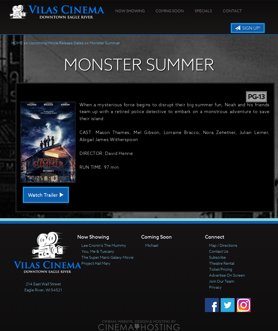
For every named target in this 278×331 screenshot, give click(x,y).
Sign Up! (248, 28)
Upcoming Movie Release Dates (56, 42)
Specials (203, 10)
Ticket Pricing (220, 269)
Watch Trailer (46, 195)
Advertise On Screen (227, 275)
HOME (17, 42)
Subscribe (217, 257)
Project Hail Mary (95, 263)
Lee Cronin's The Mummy (103, 245)
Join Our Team (221, 281)
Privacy (215, 287)
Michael (151, 245)
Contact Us (218, 251)
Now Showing (130, 10)
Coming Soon (170, 10)
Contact (232, 10)
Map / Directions (223, 245)
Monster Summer (105, 42)
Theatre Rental (221, 263)
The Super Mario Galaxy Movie (107, 257)
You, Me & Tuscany (97, 251)
